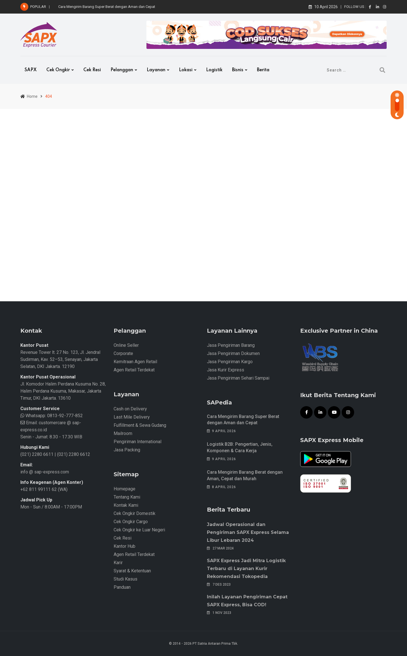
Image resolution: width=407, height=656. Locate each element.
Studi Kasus (125, 579)
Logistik (214, 70)
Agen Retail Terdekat (134, 370)
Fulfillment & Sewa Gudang (140, 425)
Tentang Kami (127, 497)
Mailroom (123, 433)
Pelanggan (122, 70)
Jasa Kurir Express (225, 370)
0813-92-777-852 (64, 415)
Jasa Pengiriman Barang (231, 345)
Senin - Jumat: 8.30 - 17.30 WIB (51, 437)
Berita (263, 70)
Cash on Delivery (130, 409)
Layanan (156, 70)
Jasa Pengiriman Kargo (230, 361)
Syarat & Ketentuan (132, 570)
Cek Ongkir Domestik (134, 513)
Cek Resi (92, 70)
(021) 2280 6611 (36, 454)
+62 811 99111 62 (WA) (44, 489)
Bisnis (237, 70)
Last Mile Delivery (132, 417)
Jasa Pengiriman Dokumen (233, 353)
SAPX (31, 70)
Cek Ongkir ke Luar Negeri (139, 529)
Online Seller (126, 345)
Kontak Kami (126, 505)
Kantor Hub (124, 546)
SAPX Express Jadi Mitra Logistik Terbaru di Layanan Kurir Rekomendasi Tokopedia (246, 568)
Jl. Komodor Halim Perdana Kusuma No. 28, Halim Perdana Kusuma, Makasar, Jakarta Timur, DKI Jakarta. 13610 (63, 391)
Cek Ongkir (58, 70)
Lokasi (185, 70)
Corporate (123, 353)
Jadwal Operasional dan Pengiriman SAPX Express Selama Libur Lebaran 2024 (248, 532)
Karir (118, 562)
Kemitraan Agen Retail (135, 361)
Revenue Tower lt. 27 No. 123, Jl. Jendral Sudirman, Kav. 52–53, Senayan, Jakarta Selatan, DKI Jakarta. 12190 (60, 359)
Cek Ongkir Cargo (131, 521)
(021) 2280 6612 (73, 454)
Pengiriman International (137, 441)
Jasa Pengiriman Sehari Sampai (238, 378)
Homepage (124, 489)
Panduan (122, 587)
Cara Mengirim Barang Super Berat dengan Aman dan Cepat (106, 7)
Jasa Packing (127, 450)
